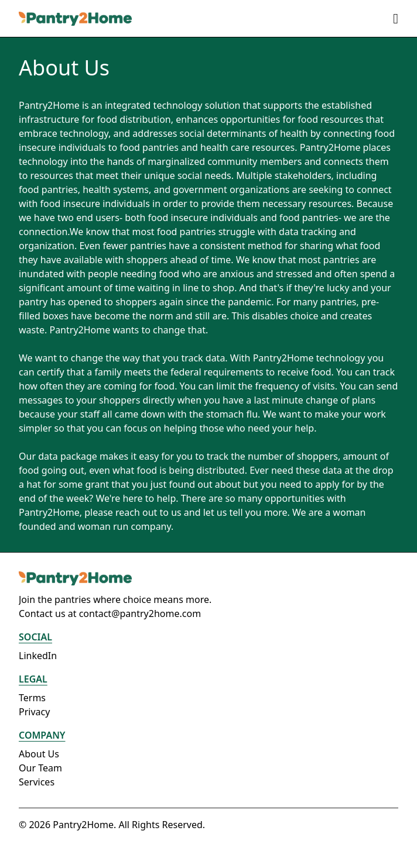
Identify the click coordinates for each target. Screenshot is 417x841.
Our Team (40, 767)
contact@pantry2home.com (140, 613)
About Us (39, 753)
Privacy (34, 711)
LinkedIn (38, 655)
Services (36, 781)
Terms (32, 697)
